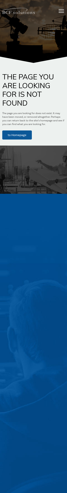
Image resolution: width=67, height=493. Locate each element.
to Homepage (17, 135)
